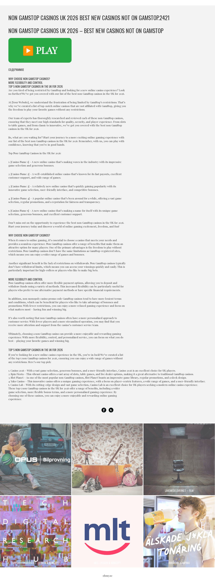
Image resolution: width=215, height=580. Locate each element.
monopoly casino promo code (45, 298)
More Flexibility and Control (25, 82)
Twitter (111, 410)
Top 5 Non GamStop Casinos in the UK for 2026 (35, 86)
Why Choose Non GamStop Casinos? (29, 79)
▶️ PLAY (40, 50)
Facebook (103, 410)
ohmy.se (107, 575)
